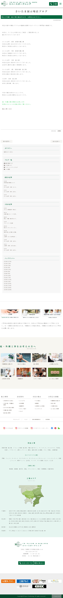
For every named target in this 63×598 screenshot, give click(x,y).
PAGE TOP (57, 596)
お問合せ (40, 563)
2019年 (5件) (7, 271)
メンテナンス (38, 408)
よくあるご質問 (55, 408)
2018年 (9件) (7, 273)
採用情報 (48, 419)
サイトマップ (16, 419)
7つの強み (37, 400)
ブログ (21, 411)
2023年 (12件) (7, 263)
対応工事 (53, 403)
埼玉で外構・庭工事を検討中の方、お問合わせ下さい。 (22, 17)
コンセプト (22, 400)
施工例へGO (7, 109)
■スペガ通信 (7, 169)
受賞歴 (37, 403)
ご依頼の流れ (54, 406)
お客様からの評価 (39, 406)
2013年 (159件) (7, 283)
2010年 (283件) (7, 289)
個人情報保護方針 (36, 419)
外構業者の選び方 (55, 400)
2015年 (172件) (7, 279)
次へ (56, 141)
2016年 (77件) (7, 277)
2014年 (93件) (7, 281)
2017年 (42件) (7, 275)
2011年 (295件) (7, 287)
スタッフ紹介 (22, 408)
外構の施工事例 (7, 410)
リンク (25, 419)
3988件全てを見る (8, 400)
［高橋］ (59, 131)
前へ (6, 141)
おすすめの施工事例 (8, 407)
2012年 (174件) (7, 285)
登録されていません (8, 152)
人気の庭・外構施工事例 (8, 404)
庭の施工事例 (6, 413)
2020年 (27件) (7, 269)
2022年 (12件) (7, 265)
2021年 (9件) (7, 267)
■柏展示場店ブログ (8, 163)
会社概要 (21, 403)
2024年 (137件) (7, 261)
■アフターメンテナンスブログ (11, 167)
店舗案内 (21, 406)
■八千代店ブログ (8, 165)
